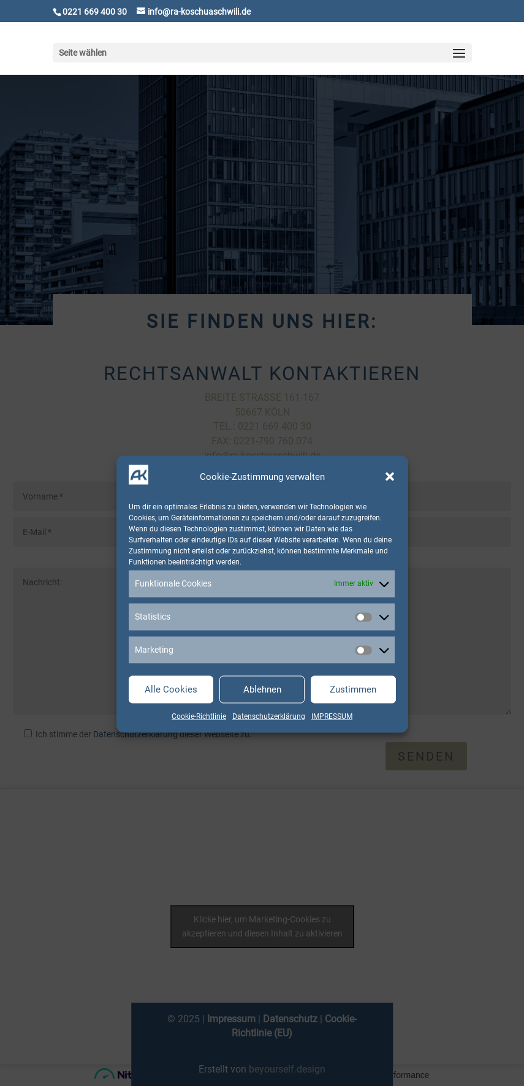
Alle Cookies (171, 751)
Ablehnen (262, 751)
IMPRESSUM (331, 778)
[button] (390, 539)
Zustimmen (353, 751)
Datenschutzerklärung (268, 778)
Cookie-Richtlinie (199, 778)
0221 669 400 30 (95, 12)
